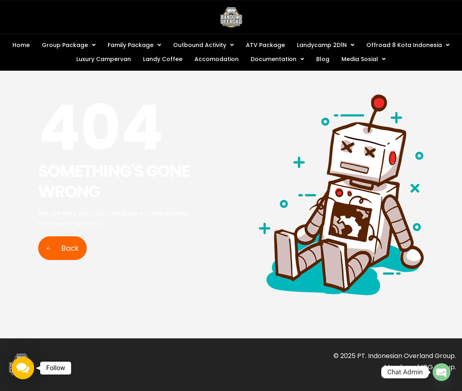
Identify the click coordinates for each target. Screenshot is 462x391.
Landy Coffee (162, 59)
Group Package (69, 45)
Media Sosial (363, 59)
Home (21, 45)
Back (62, 248)
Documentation (277, 59)
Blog (322, 59)
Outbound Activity (203, 45)
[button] (69, 45)
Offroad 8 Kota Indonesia (408, 45)
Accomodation (216, 59)
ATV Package (265, 45)
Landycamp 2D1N (325, 45)
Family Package (134, 45)
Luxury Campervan (103, 59)
